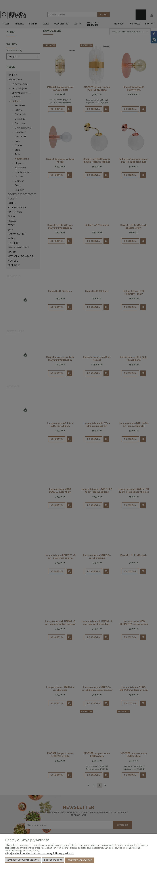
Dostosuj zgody (53, 860)
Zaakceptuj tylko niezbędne (23, 860)
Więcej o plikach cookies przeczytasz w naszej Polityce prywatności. (39, 854)
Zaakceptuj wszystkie (79, 860)
